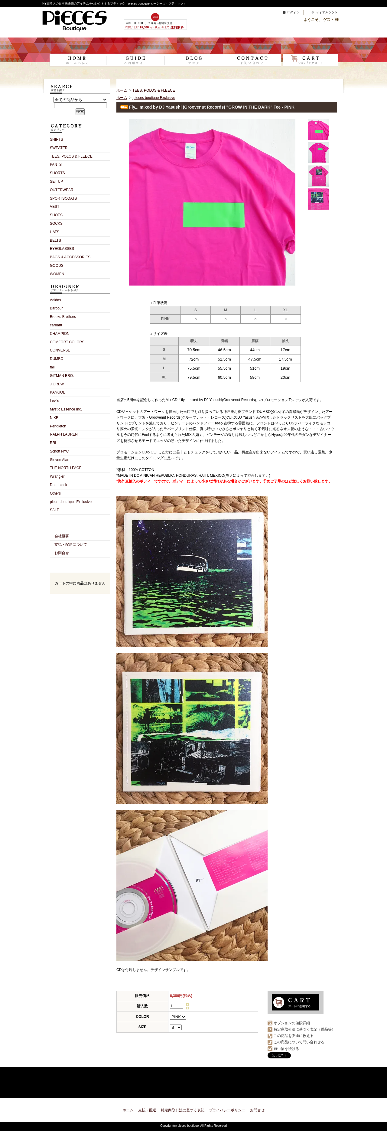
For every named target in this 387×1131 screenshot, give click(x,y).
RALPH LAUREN (64, 434)
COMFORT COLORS (67, 342)
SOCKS (56, 223)
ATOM (90, 628)
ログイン (289, 12)
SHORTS (57, 173)
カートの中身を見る (80, 602)
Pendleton (58, 426)
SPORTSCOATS (63, 198)
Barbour (56, 308)
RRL (53, 443)
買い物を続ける (286, 1049)
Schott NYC (59, 451)
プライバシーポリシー (227, 1110)
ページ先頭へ (327, 1089)
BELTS (55, 240)
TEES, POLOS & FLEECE (71, 156)
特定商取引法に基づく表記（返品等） (304, 1029)
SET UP (56, 181)
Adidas (55, 300)
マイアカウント (323, 12)
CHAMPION (60, 334)
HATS (54, 232)
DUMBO (56, 359)
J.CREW (57, 384)
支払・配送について (135, 56)
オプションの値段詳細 (292, 1023)
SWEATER (58, 148)
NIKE (54, 418)
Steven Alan (59, 460)
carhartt (56, 325)
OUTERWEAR (61, 190)
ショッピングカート (310, 56)
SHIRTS (56, 139)
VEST (54, 206)
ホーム (77, 56)
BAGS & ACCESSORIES (70, 257)
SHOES (56, 215)
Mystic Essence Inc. (66, 409)
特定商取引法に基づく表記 (182, 1110)
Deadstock (58, 485)
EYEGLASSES (62, 249)
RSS (69, 628)
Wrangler (57, 476)
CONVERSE (60, 350)
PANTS (56, 164)
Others (55, 493)
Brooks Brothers (63, 317)
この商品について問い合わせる (299, 1042)
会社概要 (61, 536)
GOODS (56, 265)
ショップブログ (193, 56)
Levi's (54, 401)
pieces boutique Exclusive (71, 502)
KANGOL (57, 392)
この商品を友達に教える (294, 1036)
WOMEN (57, 274)
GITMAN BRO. (62, 376)
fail (52, 367)
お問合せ (252, 56)
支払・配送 (147, 1110)
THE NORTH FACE (65, 468)
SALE (54, 510)
